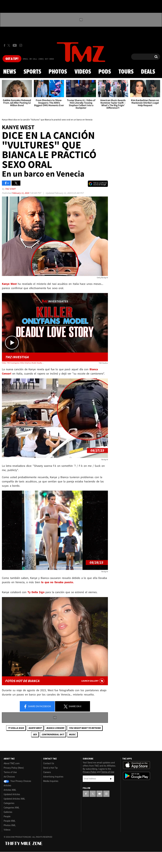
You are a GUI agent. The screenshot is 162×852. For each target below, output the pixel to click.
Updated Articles (12, 794)
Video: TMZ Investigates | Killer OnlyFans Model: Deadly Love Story (23, 363)
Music (72, 734)
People (7, 816)
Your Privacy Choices (17, 781)
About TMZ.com (12, 763)
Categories (9, 803)
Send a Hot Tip (50, 768)
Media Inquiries (50, 781)
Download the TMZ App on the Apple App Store (136, 765)
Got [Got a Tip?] (12, 59)
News (9, 72)
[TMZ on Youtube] (14, 45)
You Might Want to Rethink (85, 727)
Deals (148, 72)
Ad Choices (9, 776)
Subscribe (111, 779)
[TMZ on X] (9, 45)
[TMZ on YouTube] (99, 794)
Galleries (8, 812)
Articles (7, 785)
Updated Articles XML (14, 799)
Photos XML (10, 825)
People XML (10, 821)
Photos (58, 72)
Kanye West (35, 727)
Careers (47, 772)
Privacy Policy (89, 772)
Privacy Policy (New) (14, 768)
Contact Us (48, 763)
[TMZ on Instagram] (20, 45)
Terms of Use (10, 772)
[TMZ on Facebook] (4, 45)
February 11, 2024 (20, 192)
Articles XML (10, 790)
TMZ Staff (10, 188)
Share (37, 706)
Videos (83, 72)
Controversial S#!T (53, 734)
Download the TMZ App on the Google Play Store (136, 776)
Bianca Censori (55, 727)
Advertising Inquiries (53, 776)
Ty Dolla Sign (16, 727)
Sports (32, 72)
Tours (126, 72)
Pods (104, 72)
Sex (35, 734)
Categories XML (11, 807)
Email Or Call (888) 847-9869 (38, 59)
